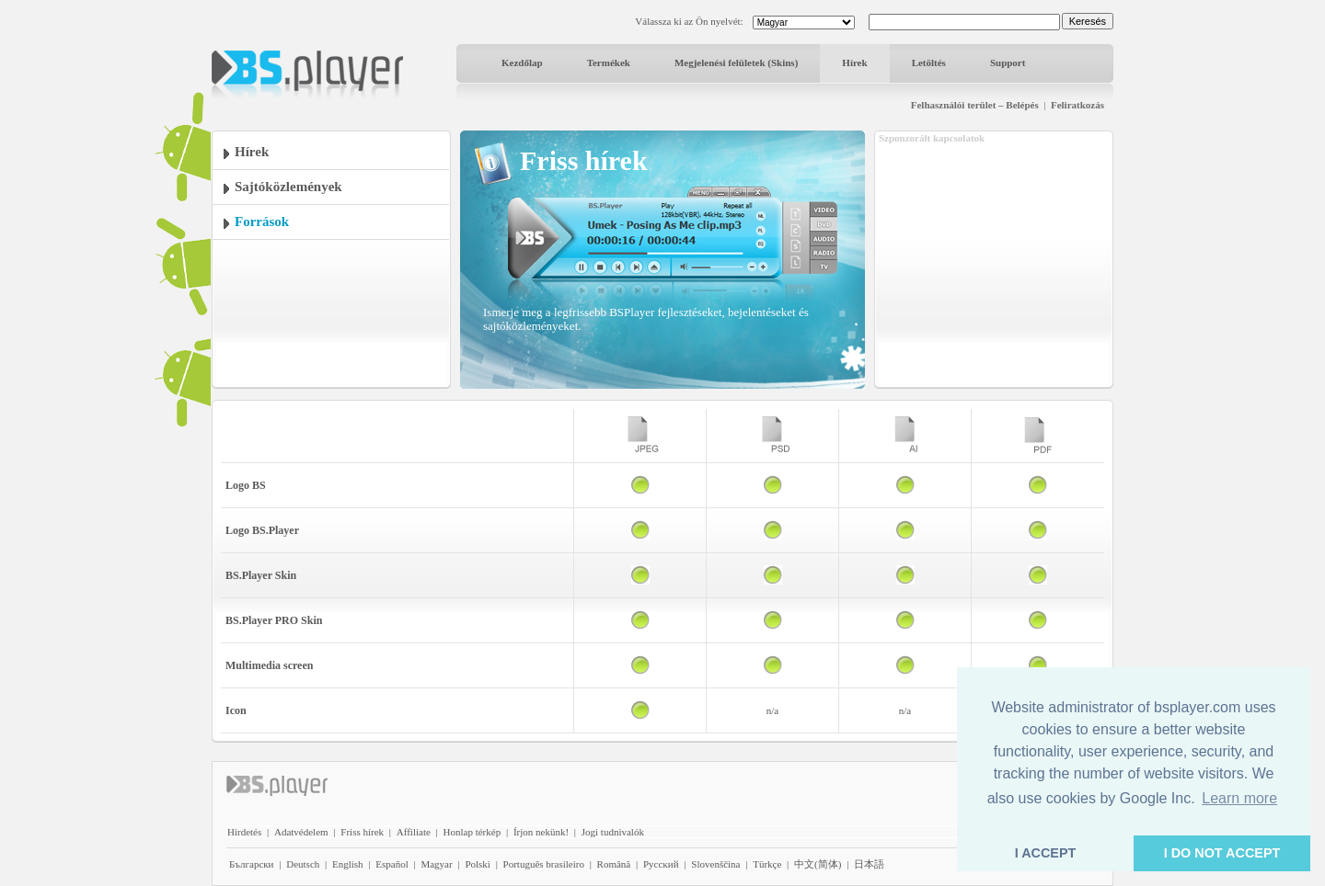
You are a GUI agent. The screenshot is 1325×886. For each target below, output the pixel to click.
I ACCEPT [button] (1046, 853)
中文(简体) (817, 863)
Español (391, 863)
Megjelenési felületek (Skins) (736, 62)
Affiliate (414, 831)
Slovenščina (715, 863)
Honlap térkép (472, 831)
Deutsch (302, 863)
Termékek (608, 62)
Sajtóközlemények (288, 186)
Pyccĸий (661, 863)
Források (262, 221)
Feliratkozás (1077, 104)
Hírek (854, 62)
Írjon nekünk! (541, 831)
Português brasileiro (543, 863)
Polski (477, 863)
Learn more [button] (1239, 798)
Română (614, 863)
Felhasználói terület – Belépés (975, 104)
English (347, 863)
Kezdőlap (522, 62)
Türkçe (767, 863)
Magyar (436, 863)
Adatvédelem (301, 831)
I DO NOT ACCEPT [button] (1222, 853)
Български (251, 863)
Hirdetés (244, 831)
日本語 (869, 863)
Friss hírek (362, 831)
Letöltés (929, 62)
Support (1008, 62)
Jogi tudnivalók (613, 831)
